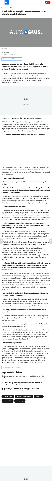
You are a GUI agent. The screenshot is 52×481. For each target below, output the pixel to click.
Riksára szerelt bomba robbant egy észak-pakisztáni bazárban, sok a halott (23, 376)
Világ (11, 7)
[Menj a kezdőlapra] (7, 2)
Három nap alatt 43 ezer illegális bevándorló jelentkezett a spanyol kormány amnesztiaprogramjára (22, 383)
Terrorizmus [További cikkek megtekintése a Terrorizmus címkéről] (8, 396)
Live (47, 2)
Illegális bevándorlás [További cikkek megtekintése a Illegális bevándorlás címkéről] (24, 396)
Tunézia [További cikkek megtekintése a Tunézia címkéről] (38, 396)
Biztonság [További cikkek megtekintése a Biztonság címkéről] (20, 401)
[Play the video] (26, 32)
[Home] (2, 7)
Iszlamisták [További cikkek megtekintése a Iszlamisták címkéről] (7, 401)
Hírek (6, 7)
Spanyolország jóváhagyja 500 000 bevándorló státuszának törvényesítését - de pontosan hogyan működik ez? (20, 389)
